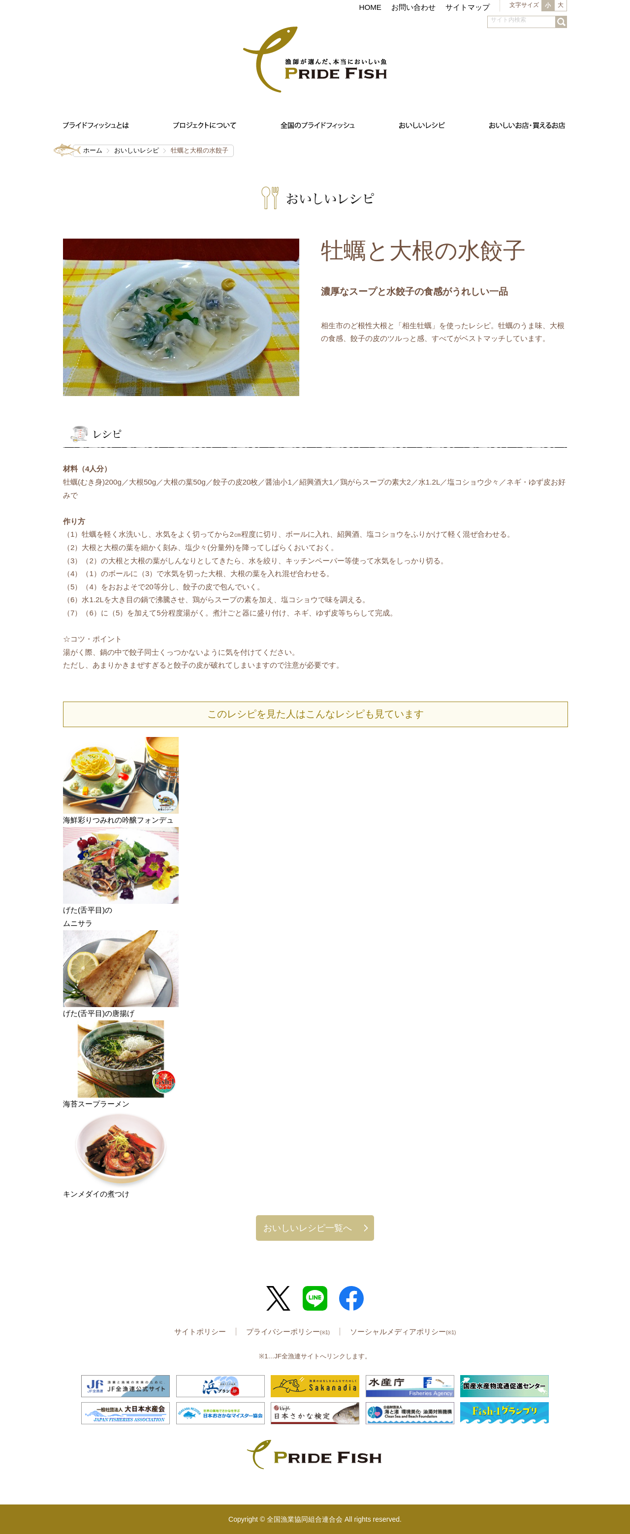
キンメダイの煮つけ (96, 1194)
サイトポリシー (200, 1331)
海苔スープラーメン (96, 1104)
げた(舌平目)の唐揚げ (98, 1013)
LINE (315, 1298)
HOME (370, 7)
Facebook (351, 1298)
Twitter (278, 1298)
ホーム (92, 150)
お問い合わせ (413, 7)
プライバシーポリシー (288, 1331)
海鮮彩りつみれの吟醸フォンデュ (118, 820)
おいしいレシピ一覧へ (307, 1228)
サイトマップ (467, 7)
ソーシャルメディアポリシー (403, 1331)
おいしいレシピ (136, 150)
